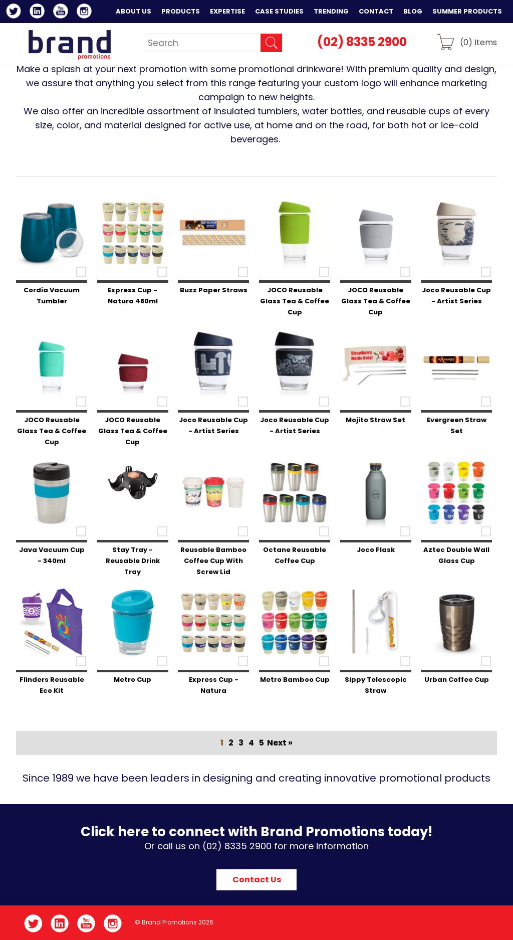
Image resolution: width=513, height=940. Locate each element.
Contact (376, 11)
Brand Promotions (69, 45)
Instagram (86, 13)
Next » (280, 742)
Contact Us (256, 879)
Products (180, 11)
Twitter (15, 13)
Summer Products (467, 11)
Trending (331, 11)
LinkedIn (39, 13)
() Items (478, 42)
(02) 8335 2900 (362, 42)
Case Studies (279, 11)
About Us (133, 11)
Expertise (227, 11)
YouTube (62, 13)
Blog (412, 11)
